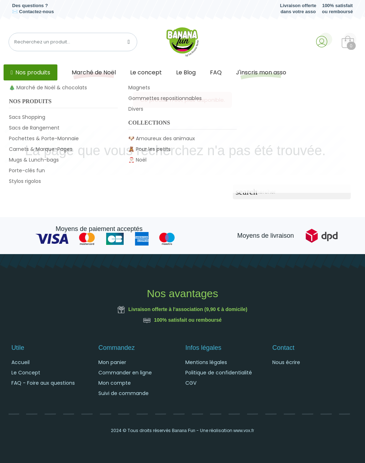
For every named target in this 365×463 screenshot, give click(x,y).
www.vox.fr (243, 430)
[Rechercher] (292, 192)
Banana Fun (183, 430)
